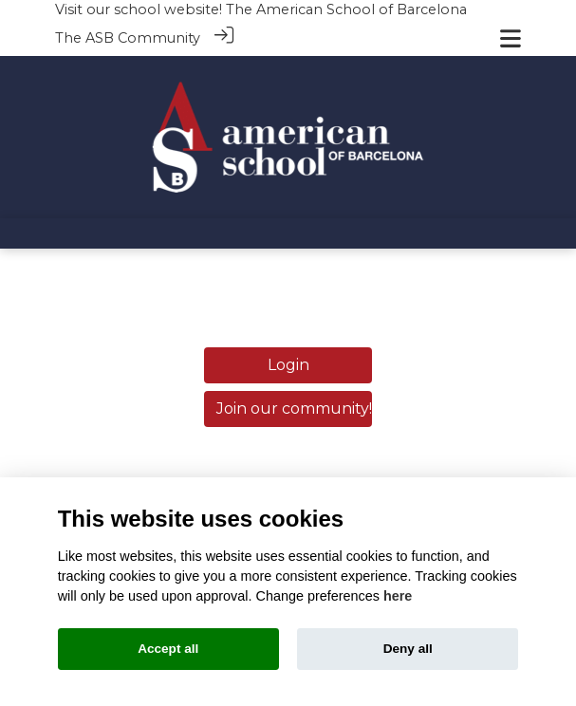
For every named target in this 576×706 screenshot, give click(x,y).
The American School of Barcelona (346, 9)
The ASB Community (127, 37)
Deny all (408, 648)
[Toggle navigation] (510, 38)
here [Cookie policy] (397, 596)
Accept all (168, 648)
